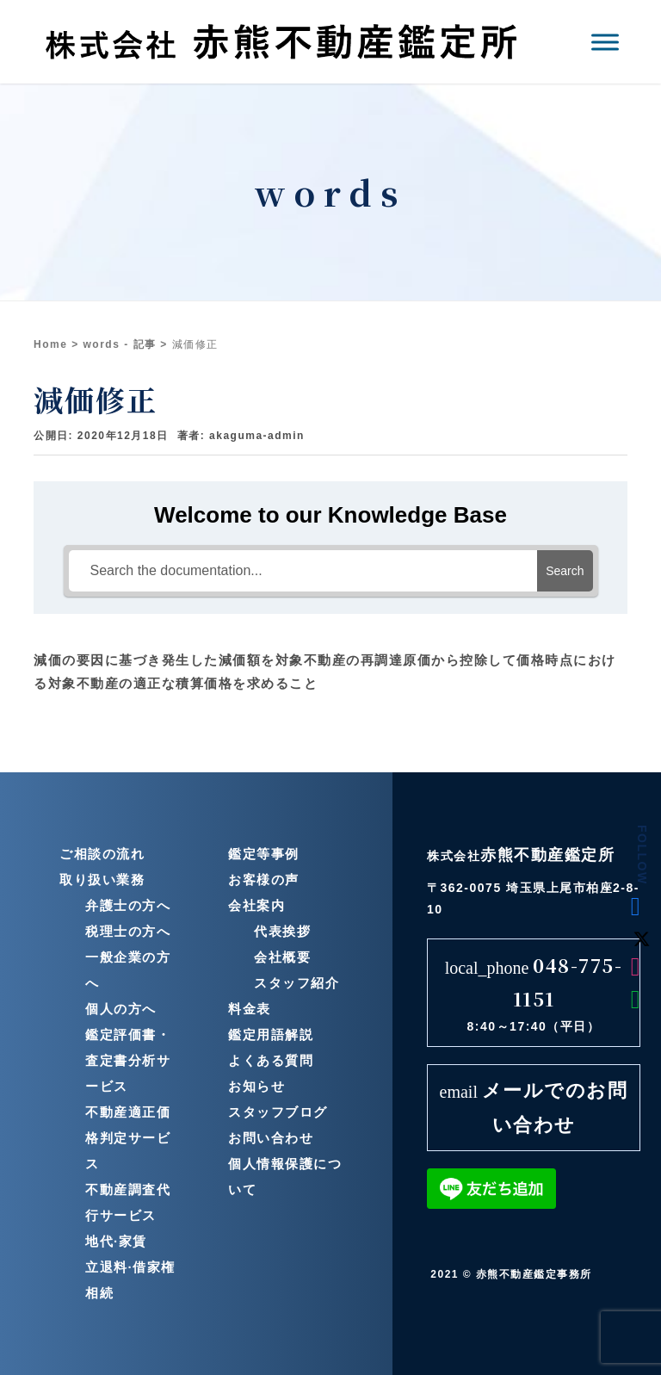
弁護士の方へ (127, 905)
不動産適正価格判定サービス (127, 1138)
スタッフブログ (278, 1112)
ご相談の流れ (102, 853)
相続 (99, 1292)
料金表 (249, 1008)
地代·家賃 (116, 1241)
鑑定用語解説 (270, 1034)
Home (50, 344)
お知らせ (256, 1086)
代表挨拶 (282, 931)
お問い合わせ (270, 1137)
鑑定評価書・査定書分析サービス (127, 1060)
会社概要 (282, 957)
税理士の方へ (127, 931)
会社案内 (256, 905)
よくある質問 (270, 1060)
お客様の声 (264, 879)
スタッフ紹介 (296, 983)
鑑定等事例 (264, 853)
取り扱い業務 (102, 879)
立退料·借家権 (130, 1267)
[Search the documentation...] (303, 570)
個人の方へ (121, 1008)
